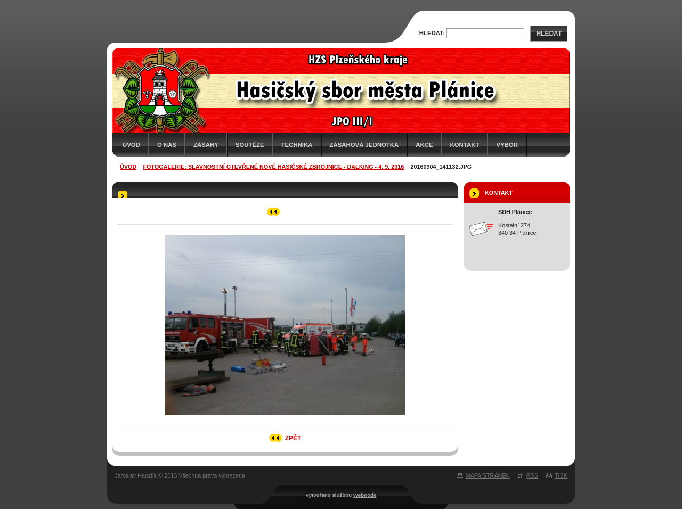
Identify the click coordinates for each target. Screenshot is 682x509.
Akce (424, 145)
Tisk (561, 475)
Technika (297, 145)
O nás (166, 145)
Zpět (293, 438)
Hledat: (432, 33)
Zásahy (205, 145)
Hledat (549, 33)
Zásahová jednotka (364, 145)
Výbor (507, 145)
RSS (532, 475)
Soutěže (250, 145)
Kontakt (465, 145)
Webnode (365, 495)
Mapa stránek (488, 475)
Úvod (131, 145)
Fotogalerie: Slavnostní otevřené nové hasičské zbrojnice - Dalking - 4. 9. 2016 (273, 166)
